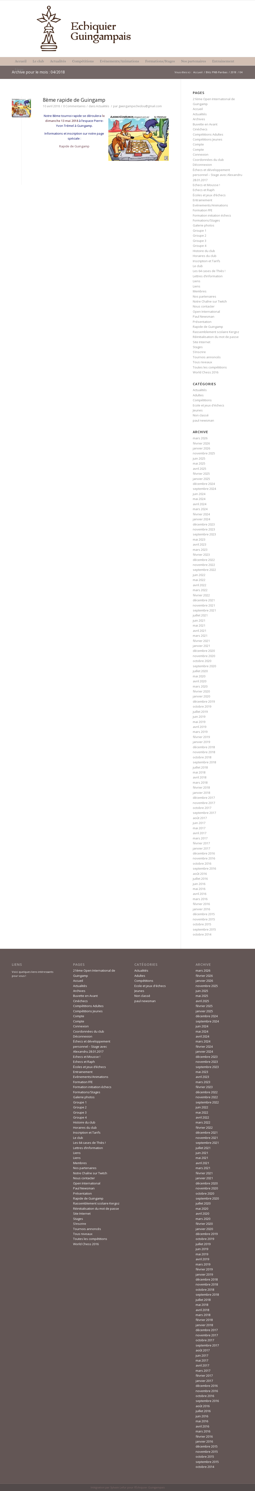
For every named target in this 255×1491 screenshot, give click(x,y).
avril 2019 (199, 727)
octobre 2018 (202, 757)
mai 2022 (199, 580)
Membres (200, 291)
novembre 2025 (204, 453)
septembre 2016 (204, 868)
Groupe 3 (199, 241)
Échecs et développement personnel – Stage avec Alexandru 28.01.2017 (217, 175)
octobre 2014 (202, 934)
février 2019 (201, 737)
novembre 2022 (204, 565)
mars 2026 (200, 438)
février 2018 (201, 787)
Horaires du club (204, 256)
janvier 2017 (201, 848)
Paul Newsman (203, 316)
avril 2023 (199, 544)
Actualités (102, 106)
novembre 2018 (204, 752)
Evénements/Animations (210, 205)
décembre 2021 (204, 600)
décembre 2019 (204, 701)
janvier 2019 (201, 742)
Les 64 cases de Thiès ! (209, 271)
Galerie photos (203, 225)
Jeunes (198, 410)
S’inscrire (199, 352)
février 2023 (201, 554)
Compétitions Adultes (208, 134)
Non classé (201, 415)
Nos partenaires (204, 296)
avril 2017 (199, 833)
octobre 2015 (202, 924)
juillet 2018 (200, 767)
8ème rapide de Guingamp (74, 100)
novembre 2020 (204, 656)
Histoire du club (204, 251)
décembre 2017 (204, 797)
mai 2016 (199, 889)
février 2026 (201, 443)
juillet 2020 (200, 671)
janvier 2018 (201, 792)
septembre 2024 (204, 489)
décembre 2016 (204, 853)
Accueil (197, 72)
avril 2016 (199, 894)
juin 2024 (199, 494)
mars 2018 (200, 782)
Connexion (200, 154)
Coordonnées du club (208, 160)
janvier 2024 (201, 519)
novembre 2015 (204, 919)
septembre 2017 (204, 813)
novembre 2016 (204, 858)
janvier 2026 (201, 448)
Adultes (198, 395)
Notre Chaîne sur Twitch (210, 301)
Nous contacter (204, 306)
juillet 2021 (200, 615)
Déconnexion (202, 164)
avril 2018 (199, 777)
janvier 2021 (201, 646)
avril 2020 (199, 681)
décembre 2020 (204, 651)
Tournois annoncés (207, 357)
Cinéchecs (200, 129)
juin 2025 (199, 458)
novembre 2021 (204, 605)
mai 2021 (199, 625)
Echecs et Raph (204, 190)
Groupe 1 (199, 230)
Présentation (202, 322)
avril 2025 (199, 468)
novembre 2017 (204, 803)
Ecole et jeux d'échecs (208, 405)
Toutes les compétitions (210, 367)
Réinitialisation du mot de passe (216, 337)
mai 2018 (199, 772)
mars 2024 (200, 509)
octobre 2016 (202, 863)
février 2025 (201, 473)
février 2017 (201, 843)
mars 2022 (200, 590)
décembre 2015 (204, 914)
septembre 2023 (204, 534)
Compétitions (202, 400)
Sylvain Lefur (118, 1487)
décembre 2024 (204, 484)
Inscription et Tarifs (206, 261)
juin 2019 (199, 716)
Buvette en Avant (205, 124)
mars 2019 (200, 732)
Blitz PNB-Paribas (216, 72)
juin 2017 (199, 823)
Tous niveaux (202, 362)
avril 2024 (199, 504)
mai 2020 (199, 676)
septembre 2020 (204, 666)
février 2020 (201, 691)
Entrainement (202, 200)
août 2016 (200, 874)
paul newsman (203, 420)
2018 (233, 72)
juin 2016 (199, 884)
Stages (198, 347)
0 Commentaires (74, 106)
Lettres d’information (208, 276)
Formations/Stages (206, 220)
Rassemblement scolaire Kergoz (216, 332)
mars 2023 (200, 549)
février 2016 (201, 904)
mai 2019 (199, 722)
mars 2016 (200, 899)
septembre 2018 (204, 762)
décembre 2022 (204, 560)
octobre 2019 (202, 706)
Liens (196, 281)
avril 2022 (199, 585)
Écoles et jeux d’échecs (209, 195)
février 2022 (201, 595)
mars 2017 (200, 838)
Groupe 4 (199, 246)
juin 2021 (199, 620)
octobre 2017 (202, 808)
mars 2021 (200, 635)
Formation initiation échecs (212, 215)
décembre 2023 (204, 524)
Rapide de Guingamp (74, 146)
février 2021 (201, 641)
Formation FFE (202, 210)
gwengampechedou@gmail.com (140, 106)
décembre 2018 (204, 747)
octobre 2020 (202, 661)
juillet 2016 (200, 878)
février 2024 (201, 514)
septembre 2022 (204, 570)
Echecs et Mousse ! (206, 185)
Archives (199, 119)
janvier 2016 (201, 909)
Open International (206, 311)
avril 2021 (199, 630)
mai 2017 (199, 828)
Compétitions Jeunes (207, 139)
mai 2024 (199, 499)
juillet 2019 (200, 711)
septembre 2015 (204, 929)
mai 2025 (199, 463)
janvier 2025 (201, 479)
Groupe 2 (199, 235)
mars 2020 (200, 686)
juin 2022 (199, 575)
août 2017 (200, 818)
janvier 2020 (201, 696)
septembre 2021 (204, 610)
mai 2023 (199, 539)
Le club (198, 266)
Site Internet (201, 342)
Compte (198, 144)
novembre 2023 (204, 529)
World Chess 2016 (205, 372)
